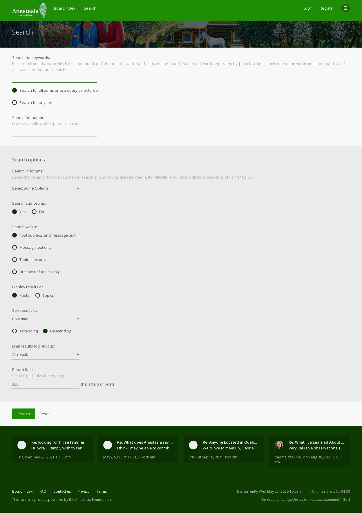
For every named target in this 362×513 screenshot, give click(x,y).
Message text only (32, 247)
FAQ (42, 491)
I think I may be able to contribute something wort (145, 448)
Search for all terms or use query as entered (55, 90)
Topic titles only (29, 259)
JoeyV (107, 457)
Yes (19, 211)
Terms (101, 491)
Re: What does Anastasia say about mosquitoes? (145, 442)
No (38, 211)
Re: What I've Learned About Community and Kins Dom (317, 442)
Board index (22, 491)
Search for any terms (34, 102)
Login (308, 8)
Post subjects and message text (43, 235)
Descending (57, 331)
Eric (20, 457)
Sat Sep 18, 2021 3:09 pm (216, 457)
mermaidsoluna (288, 457)
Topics (44, 295)
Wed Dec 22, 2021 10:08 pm (48, 457)
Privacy (83, 491)
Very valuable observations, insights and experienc (317, 448)
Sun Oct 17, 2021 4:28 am (134, 457)
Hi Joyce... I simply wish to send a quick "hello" (59, 448)
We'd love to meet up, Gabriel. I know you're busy (231, 448)
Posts (20, 295)
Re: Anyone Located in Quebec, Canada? (231, 442)
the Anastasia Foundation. (90, 499)
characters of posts (63, 384)
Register (327, 8)
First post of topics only (36, 271)
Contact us (62, 491)
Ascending (25, 331)
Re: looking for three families (58, 442)
